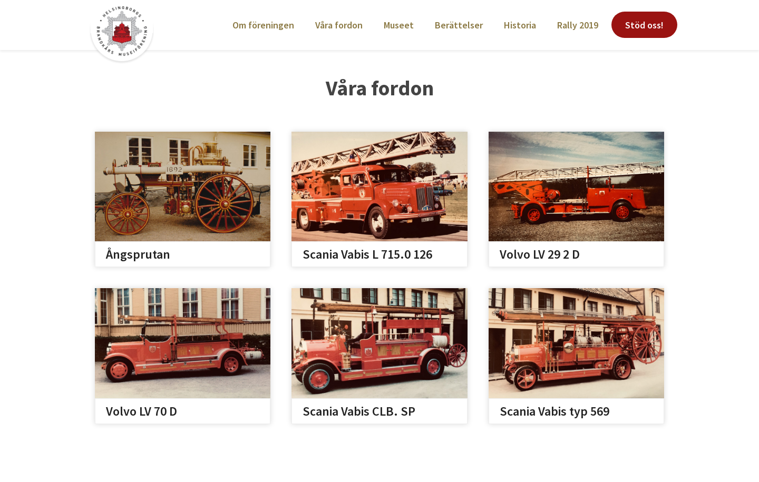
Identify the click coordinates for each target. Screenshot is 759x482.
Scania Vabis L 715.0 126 (367, 254)
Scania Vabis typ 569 (554, 411)
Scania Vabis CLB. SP (359, 411)
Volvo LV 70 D (141, 411)
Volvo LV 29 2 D (540, 254)
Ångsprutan (138, 254)
